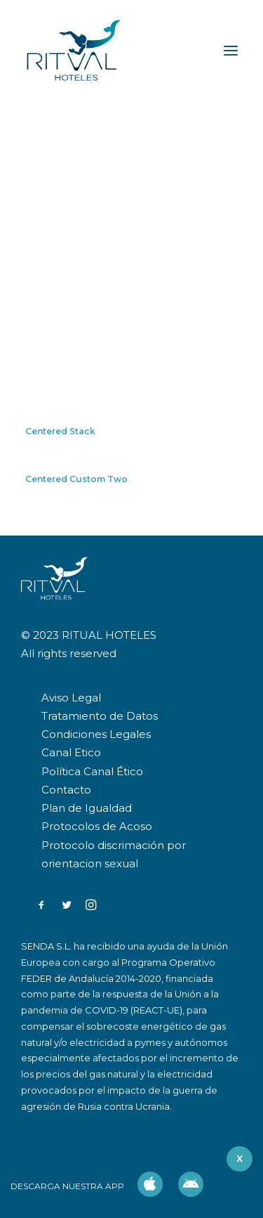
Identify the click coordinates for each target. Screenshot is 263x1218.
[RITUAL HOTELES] (73, 50)
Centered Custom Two (76, 479)
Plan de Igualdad (86, 808)
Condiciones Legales (96, 734)
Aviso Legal (71, 697)
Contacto (66, 789)
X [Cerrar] (239, 1158)
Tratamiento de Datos (99, 716)
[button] (41, 906)
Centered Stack (60, 431)
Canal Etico (71, 752)
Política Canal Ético (92, 771)
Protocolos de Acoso (96, 826)
